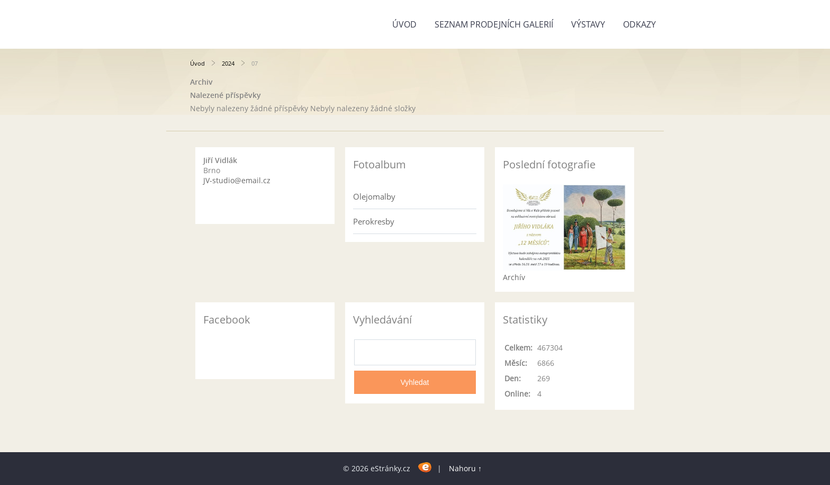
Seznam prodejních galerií (494, 24)
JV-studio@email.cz (236, 180)
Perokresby (373, 221)
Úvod (404, 24)
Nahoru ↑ (465, 468)
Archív (514, 277)
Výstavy (588, 24)
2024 (228, 63)
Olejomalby (374, 196)
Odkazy (639, 24)
